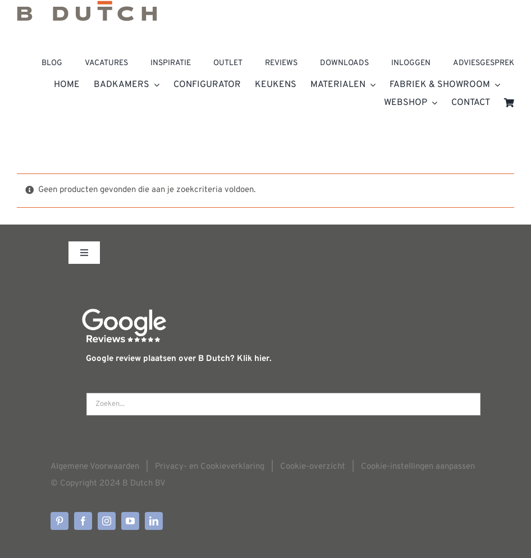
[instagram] (107, 521)
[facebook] (83, 521)
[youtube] (130, 521)
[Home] (265, 15)
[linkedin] (154, 521)
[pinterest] (59, 521)
